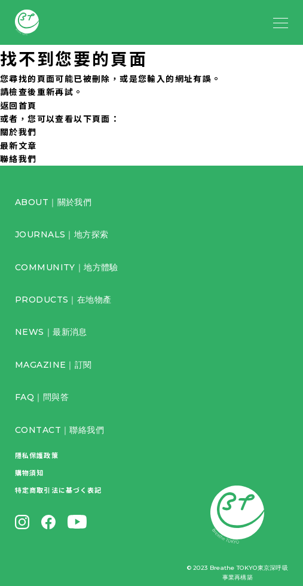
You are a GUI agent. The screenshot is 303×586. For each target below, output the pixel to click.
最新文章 (18, 145)
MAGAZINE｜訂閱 (53, 364)
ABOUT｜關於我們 (53, 202)
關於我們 (18, 132)
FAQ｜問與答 (42, 397)
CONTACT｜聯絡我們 (59, 430)
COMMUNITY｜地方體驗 (66, 267)
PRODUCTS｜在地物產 (63, 299)
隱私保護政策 (37, 455)
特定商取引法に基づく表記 (58, 490)
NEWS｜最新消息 (51, 331)
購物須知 (29, 472)
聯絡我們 (18, 158)
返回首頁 (18, 105)
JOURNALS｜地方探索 (61, 234)
